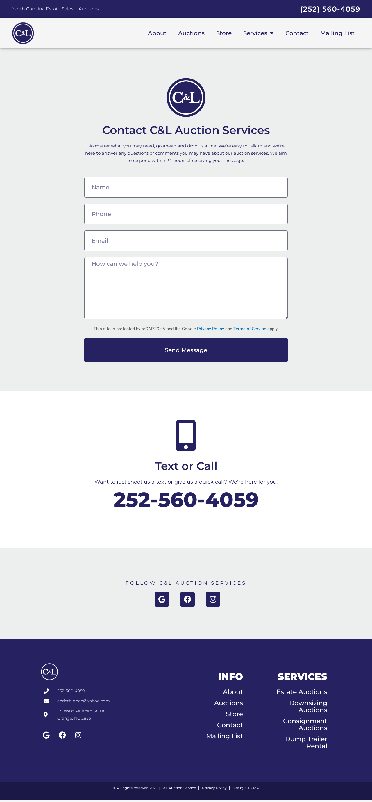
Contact (297, 33)
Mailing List (337, 33)
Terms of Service (249, 329)
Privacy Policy (210, 329)
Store (224, 33)
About (157, 33)
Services (258, 33)
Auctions (191, 33)
